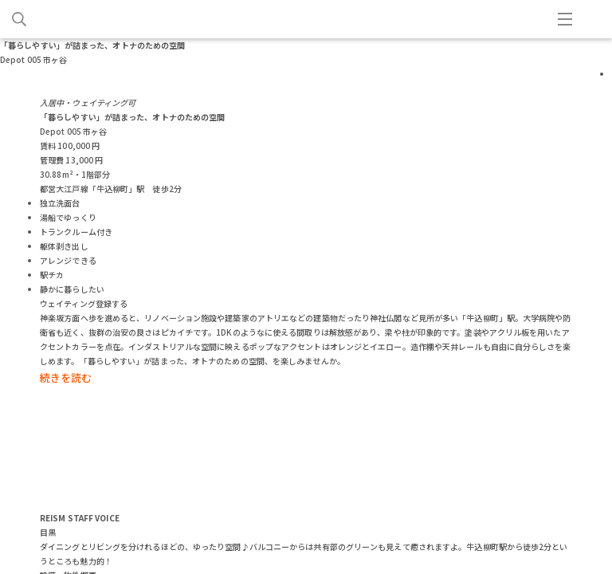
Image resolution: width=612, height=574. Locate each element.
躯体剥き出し (64, 246)
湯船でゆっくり (68, 217)
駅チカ (52, 275)
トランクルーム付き (76, 232)
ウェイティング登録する (84, 303)
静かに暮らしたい (72, 289)
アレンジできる (68, 260)
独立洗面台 (60, 203)
